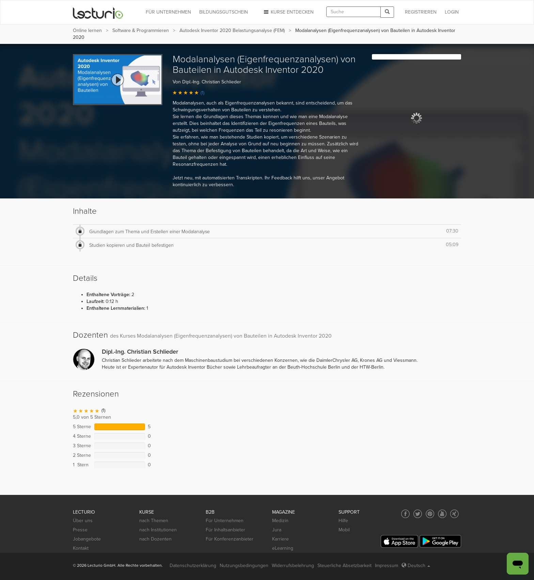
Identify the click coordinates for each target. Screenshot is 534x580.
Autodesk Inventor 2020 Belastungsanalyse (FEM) (232, 30)
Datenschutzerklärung (193, 565)
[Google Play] (440, 541)
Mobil (344, 530)
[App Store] (399, 541)
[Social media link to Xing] (454, 514)
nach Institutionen (158, 530)
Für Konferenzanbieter (229, 539)
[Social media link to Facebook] (405, 514)
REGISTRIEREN (421, 12)
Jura (276, 530)
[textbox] (353, 11)
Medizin (280, 520)
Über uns (83, 520)
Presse (80, 530)
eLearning (282, 548)
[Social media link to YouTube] (442, 514)
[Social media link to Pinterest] (430, 514)
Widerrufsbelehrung (293, 565)
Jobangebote (87, 539)
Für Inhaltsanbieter (225, 530)
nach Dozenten (155, 539)
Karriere (280, 539)
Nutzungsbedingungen (244, 565)
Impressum (386, 565)
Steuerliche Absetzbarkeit (344, 565)
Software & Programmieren (140, 30)
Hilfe (343, 520)
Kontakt (81, 548)
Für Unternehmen (225, 520)
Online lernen (87, 30)
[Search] (387, 12)
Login (452, 12)
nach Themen (153, 520)
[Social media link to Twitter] (417, 514)
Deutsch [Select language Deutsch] (416, 565)
